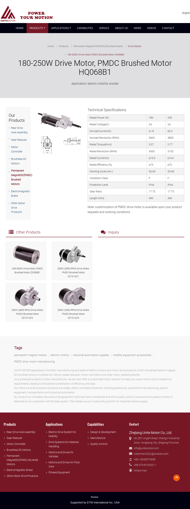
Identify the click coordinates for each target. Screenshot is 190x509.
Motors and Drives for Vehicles (61, 454)
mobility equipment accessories (132, 355)
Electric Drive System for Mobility (62, 434)
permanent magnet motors (30, 355)
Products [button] (36, 28)
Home (20, 28)
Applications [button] (60, 28)
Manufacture (97, 438)
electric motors (60, 355)
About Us (121, 28)
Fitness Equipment (59, 472)
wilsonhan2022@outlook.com (151, 453)
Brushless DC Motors (19, 450)
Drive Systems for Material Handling (64, 444)
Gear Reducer (19, 139)
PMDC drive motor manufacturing (34, 361)
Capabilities (85, 28)
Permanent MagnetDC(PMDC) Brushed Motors (22, 460)
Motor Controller (16, 444)
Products (63, 46)
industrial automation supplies (91, 355)
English (186, 13)
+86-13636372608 (144, 459)
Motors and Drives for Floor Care (64, 464)
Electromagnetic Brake (20, 470)
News (137, 28)
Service (104, 28)
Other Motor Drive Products (22, 476)
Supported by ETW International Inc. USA (95, 502)
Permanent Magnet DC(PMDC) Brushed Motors (98, 46)
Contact (168, 28)
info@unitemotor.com (146, 448)
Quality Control (98, 444)
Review (94, 497)
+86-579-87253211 (145, 465)
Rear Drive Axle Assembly (21, 432)
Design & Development (103, 432)
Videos (151, 28)
